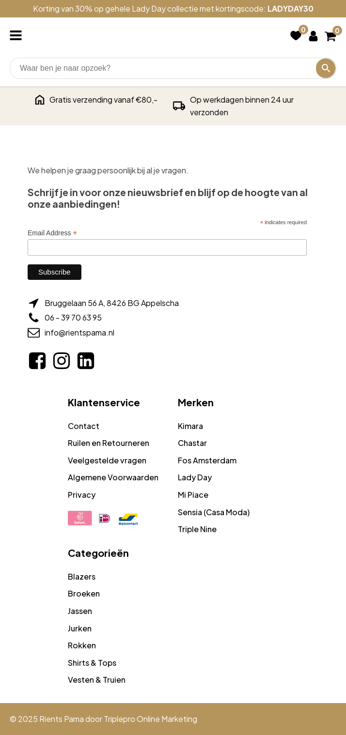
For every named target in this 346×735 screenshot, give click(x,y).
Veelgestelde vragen (107, 460)
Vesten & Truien (97, 679)
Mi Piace (193, 495)
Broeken (84, 593)
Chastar (192, 443)
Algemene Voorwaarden (113, 477)
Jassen (80, 611)
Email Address (52, 233)
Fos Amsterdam (207, 460)
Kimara (190, 426)
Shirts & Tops (92, 663)
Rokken (82, 645)
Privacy (81, 495)
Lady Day (195, 477)
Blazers (81, 576)
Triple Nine (197, 529)
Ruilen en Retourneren (108, 443)
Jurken (80, 628)
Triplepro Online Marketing (150, 719)
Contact (83, 426)
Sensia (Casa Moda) (214, 512)
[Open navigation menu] (18, 36)
